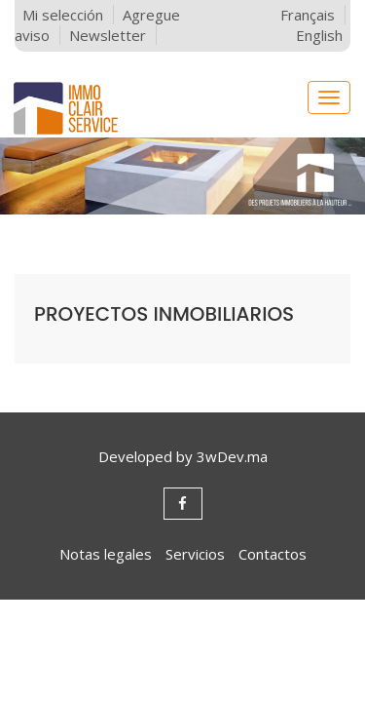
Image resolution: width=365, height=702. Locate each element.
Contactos (272, 554)
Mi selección (62, 14)
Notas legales (105, 554)
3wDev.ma (232, 456)
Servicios (195, 554)
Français (307, 14)
